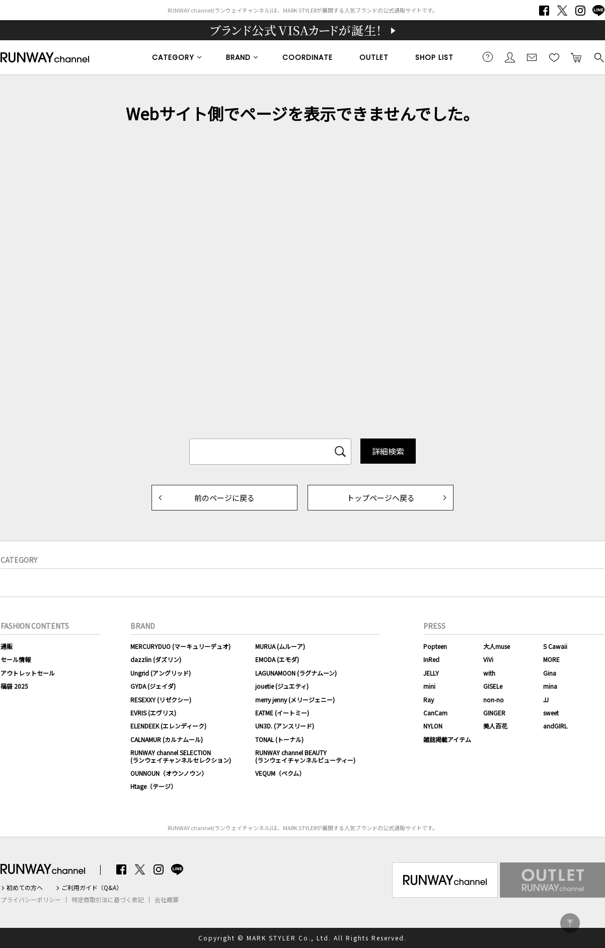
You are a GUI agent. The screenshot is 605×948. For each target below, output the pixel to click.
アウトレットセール (28, 673)
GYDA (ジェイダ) (153, 686)
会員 (510, 57)
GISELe (492, 686)
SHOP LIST (434, 57)
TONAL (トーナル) (279, 739)
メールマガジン (532, 57)
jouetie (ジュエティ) (282, 686)
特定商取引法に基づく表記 (107, 900)
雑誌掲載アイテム (447, 739)
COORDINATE (307, 57)
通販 (7, 646)
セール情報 (16, 659)
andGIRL (555, 725)
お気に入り (554, 57)
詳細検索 (388, 451)
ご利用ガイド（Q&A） (91, 888)
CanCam (435, 712)
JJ (546, 699)
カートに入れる (576, 57)
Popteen (435, 646)
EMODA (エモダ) (277, 659)
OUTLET (374, 57)
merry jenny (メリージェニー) (295, 699)
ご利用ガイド (488, 57)
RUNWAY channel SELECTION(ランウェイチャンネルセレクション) (180, 756)
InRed (431, 659)
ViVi (488, 659)
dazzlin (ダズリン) (155, 659)
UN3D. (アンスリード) (284, 725)
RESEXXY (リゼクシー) (160, 699)
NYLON (432, 725)
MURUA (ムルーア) (280, 646)
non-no (493, 699)
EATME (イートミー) (282, 712)
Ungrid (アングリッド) (160, 673)
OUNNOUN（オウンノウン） (168, 773)
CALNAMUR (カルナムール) (166, 739)
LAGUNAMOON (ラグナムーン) (296, 673)
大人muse (496, 646)
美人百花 (495, 725)
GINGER (494, 712)
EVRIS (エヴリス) (153, 712)
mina (550, 686)
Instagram (580, 11)
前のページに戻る (224, 497)
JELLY (431, 673)
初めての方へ (25, 888)
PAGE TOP (570, 923)
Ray (428, 699)
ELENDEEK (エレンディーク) (168, 725)
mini (429, 686)
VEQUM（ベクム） (280, 773)
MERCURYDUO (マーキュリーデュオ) (180, 646)
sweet (551, 712)
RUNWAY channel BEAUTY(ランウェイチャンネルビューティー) (305, 756)
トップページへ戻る (381, 497)
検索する (598, 57)
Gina (549, 673)
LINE (598, 11)
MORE (551, 659)
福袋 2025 (14, 686)
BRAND (238, 57)
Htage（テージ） (153, 786)
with (489, 673)
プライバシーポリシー (31, 900)
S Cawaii (555, 646)
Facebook (544, 11)
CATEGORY (173, 57)
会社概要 (167, 900)
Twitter (562, 11)
